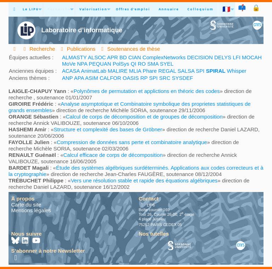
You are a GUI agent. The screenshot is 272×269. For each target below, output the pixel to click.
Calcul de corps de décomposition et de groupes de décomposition (144, 117)
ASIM (91, 78)
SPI (200, 71)
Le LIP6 (31, 9)
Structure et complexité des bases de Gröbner (108, 129)
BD (123, 57)
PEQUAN (100, 64)
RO (142, 64)
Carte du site (26, 205)
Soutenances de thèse (129, 49)
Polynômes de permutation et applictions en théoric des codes (147, 91)
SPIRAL (215, 71)
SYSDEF (182, 78)
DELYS (222, 57)
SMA (153, 64)
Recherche (58, 9)
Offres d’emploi (133, 9)
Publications (77, 49)
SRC (164, 78)
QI (133, 64)
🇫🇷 (226, 9)
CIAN (134, 57)
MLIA (135, 71)
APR (112, 57)
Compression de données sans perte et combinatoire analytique (132, 142)
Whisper (236, 71)
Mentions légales (31, 210)
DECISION (200, 57)
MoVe (68, 64)
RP (144, 78)
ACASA (71, 71)
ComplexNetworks (164, 57)
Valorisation (93, 9)
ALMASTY (74, 57)
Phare (150, 71)
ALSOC (97, 57)
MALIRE (118, 71)
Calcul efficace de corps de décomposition (113, 155)
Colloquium (200, 9)
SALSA (185, 71)
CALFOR (110, 78)
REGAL (167, 71)
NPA (82, 64)
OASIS (131, 78)
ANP (67, 78)
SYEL (167, 64)
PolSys (121, 64)
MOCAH (252, 57)
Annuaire (169, 9)
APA (79, 78)
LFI (236, 57)
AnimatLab (93, 71)
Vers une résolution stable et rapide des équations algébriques (144, 180)
